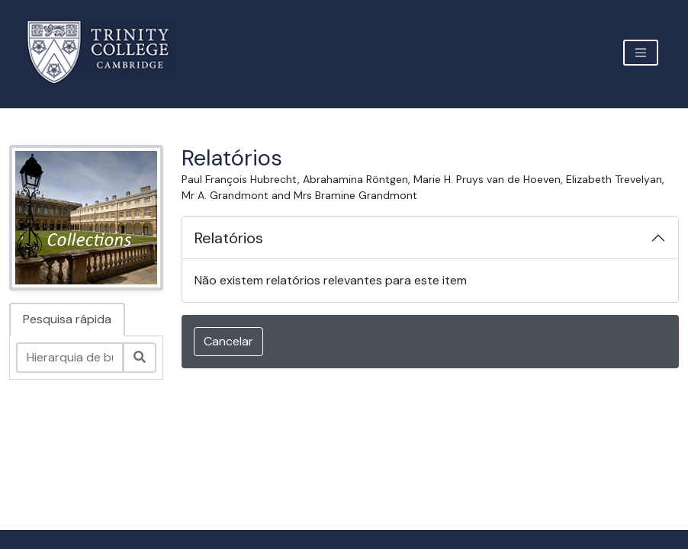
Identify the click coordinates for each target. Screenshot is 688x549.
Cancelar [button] (228, 341)
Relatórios (229, 238)
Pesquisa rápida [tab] (67, 319)
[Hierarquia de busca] (70, 357)
